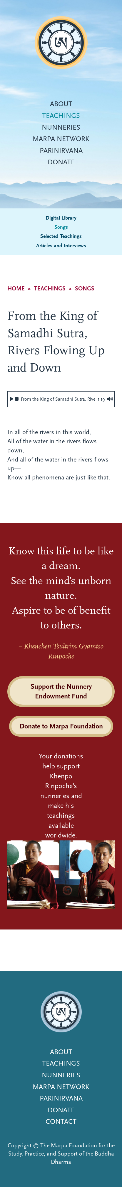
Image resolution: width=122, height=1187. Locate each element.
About (61, 104)
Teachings (61, 115)
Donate (61, 162)
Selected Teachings (61, 236)
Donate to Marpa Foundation (61, 726)
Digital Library (61, 218)
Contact (61, 1121)
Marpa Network (61, 139)
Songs (61, 227)
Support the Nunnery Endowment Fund (61, 691)
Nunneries (61, 127)
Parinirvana (61, 150)
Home (16, 288)
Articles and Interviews (61, 246)
